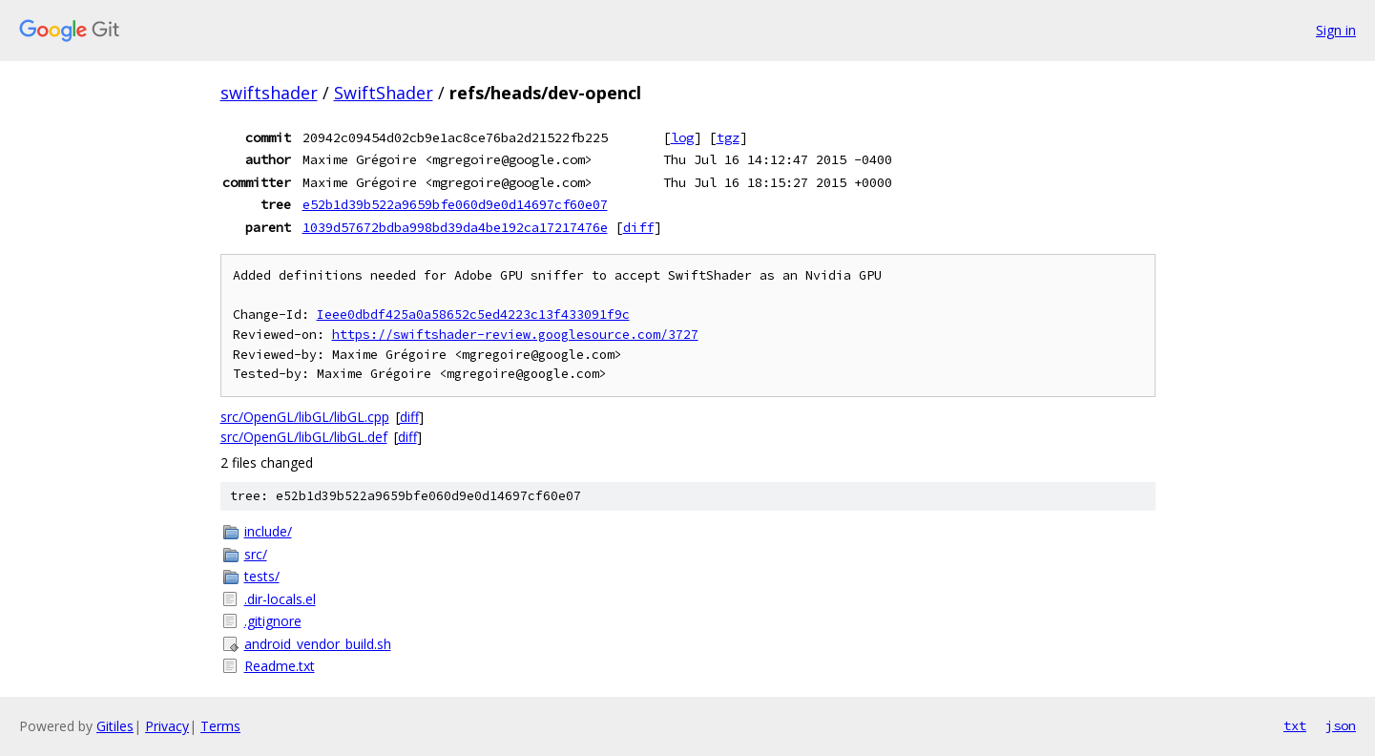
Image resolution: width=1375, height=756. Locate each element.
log (682, 137)
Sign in (1336, 30)
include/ (268, 531)
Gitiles (115, 726)
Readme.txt (279, 666)
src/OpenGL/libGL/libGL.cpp (304, 417)
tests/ (262, 576)
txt (1294, 725)
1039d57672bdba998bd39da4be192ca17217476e (455, 227)
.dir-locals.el (280, 599)
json (1340, 725)
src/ (255, 554)
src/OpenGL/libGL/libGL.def (303, 437)
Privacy (167, 726)
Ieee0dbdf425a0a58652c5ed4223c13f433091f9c (473, 314)
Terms (220, 726)
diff (638, 227)
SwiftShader (383, 92)
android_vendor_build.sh (317, 644)
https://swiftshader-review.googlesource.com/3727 (515, 334)
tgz (728, 137)
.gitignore (273, 621)
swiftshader (269, 92)
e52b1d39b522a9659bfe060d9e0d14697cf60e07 (455, 204)
